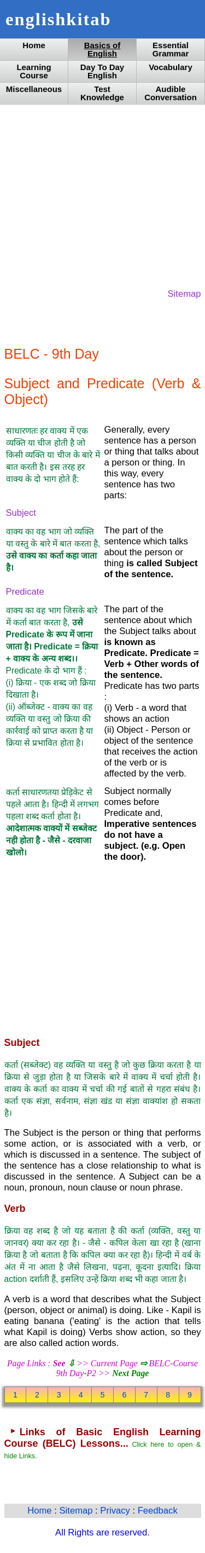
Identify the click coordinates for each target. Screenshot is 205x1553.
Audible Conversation (170, 93)
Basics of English (102, 49)
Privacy (116, 1510)
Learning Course (33, 71)
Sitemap (184, 294)
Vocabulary (170, 67)
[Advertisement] (102, 195)
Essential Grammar (171, 49)
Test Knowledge (102, 93)
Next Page (130, 1373)
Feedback (158, 1510)
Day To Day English (102, 71)
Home (33, 45)
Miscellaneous (34, 89)
